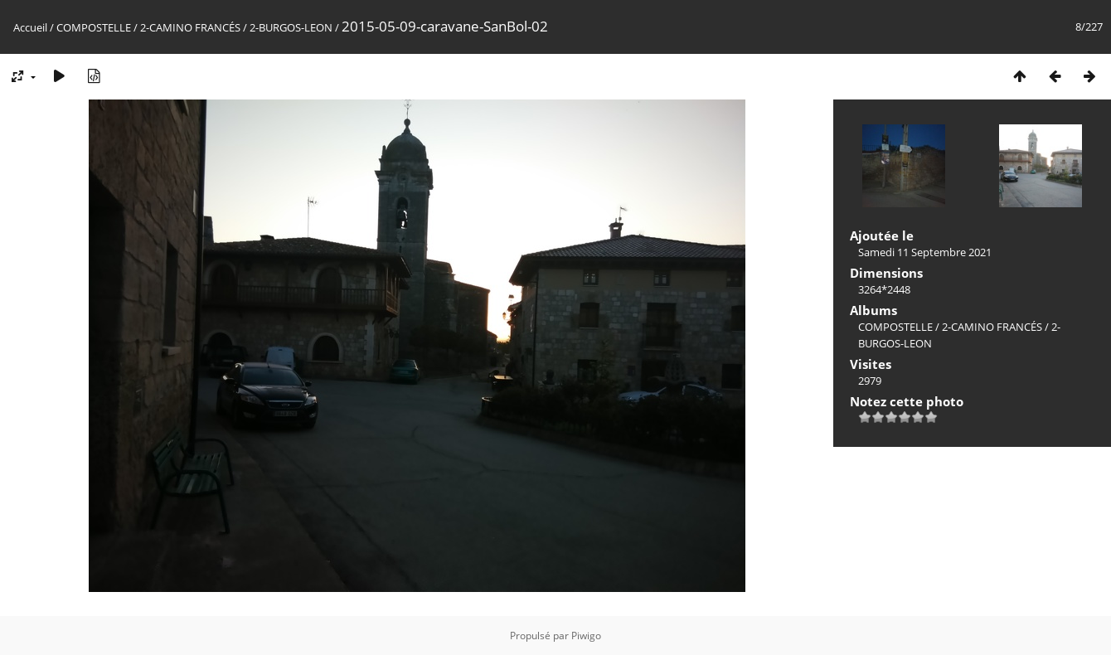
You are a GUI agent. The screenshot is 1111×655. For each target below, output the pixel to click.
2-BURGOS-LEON (291, 27)
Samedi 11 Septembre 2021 (925, 252)
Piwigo (586, 635)
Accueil (30, 27)
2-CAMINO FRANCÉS (190, 27)
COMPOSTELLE (93, 27)
